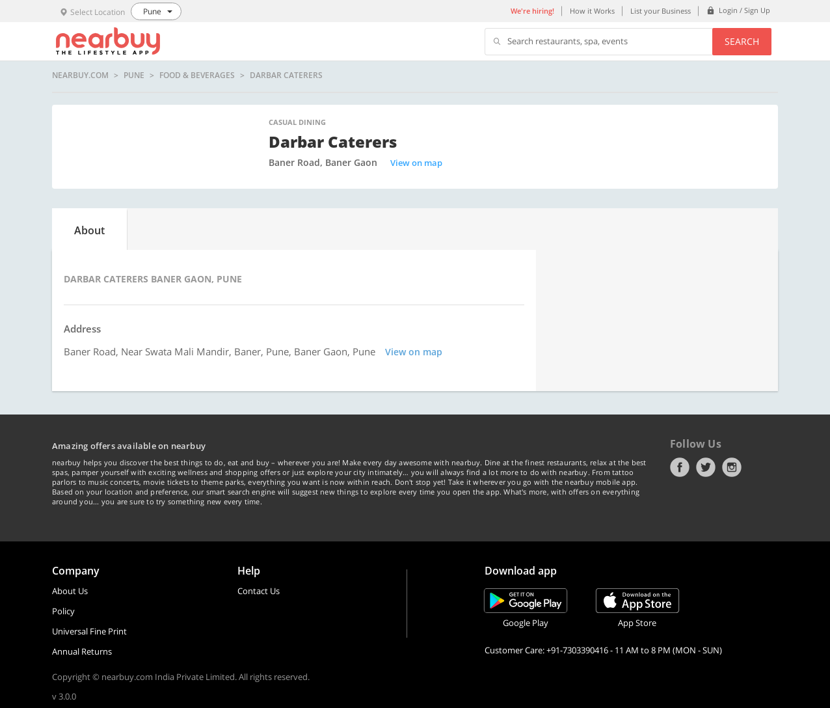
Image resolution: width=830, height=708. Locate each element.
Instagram (732, 467)
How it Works (592, 11)
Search (742, 41)
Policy (63, 611)
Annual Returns (82, 651)
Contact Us (258, 591)
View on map (416, 163)
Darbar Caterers (286, 75)
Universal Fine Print (89, 631)
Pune (134, 75)
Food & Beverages (197, 75)
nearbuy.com (80, 75)
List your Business (660, 11)
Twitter (706, 467)
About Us (70, 591)
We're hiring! (532, 11)
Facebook (679, 467)
